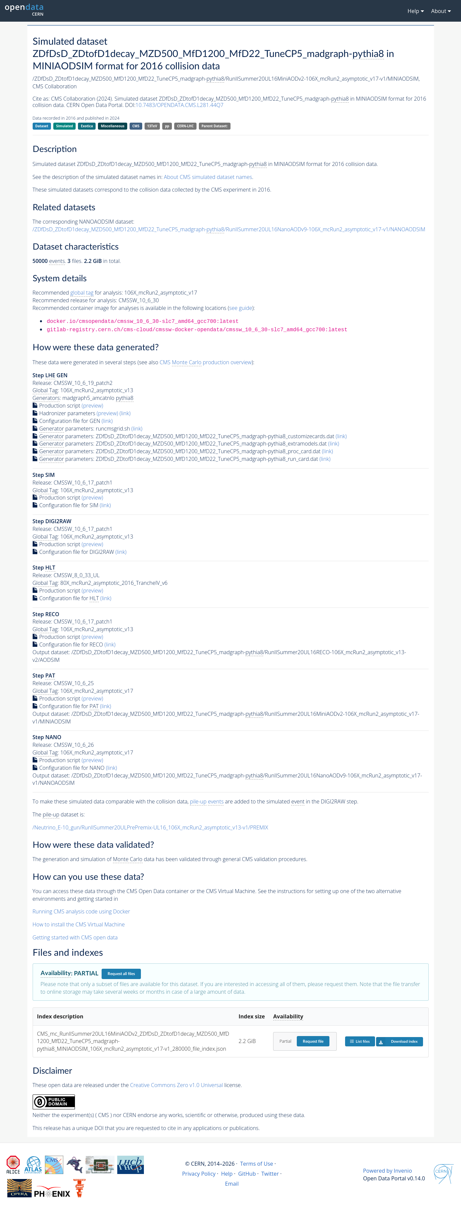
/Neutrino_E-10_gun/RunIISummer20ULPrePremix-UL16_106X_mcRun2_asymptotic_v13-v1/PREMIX (150, 827)
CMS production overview (205, 362)
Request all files (121, 974)
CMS (135, 126)
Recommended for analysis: (78, 293)
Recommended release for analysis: (75, 300)
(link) (125, 413)
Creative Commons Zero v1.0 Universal (176, 1085)
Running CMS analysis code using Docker (81, 911)
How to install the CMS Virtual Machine (79, 924)
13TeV (152, 126)
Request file (313, 1041)
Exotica (87, 126)
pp (167, 126)
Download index (397, 1041)
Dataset (41, 126)
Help (227, 1173)
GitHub (247, 1173)
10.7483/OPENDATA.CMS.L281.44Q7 (180, 105)
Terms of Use (256, 1163)
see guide (240, 308)
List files (360, 1041)
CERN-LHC (185, 126)
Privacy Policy (199, 1173)
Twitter (270, 1173)
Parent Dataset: (215, 126)
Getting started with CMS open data (75, 937)
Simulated (64, 126)
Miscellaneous (113, 126)
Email (232, 1183)
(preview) (92, 405)
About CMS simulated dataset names (208, 177)
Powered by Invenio (387, 1170)
